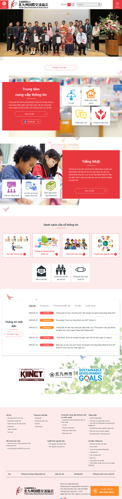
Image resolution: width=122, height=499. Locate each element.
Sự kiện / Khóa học (95, 441)
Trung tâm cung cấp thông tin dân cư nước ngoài (73, 416)
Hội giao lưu (94, 452)
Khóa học (93, 458)
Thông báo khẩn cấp (41, 421)
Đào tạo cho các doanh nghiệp (99, 431)
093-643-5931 (69, 489)
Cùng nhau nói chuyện (97, 461)
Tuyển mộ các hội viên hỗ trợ (16, 424)
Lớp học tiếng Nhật (96, 418)
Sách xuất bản (12, 429)
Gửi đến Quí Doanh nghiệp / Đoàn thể (101, 428)
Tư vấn (64, 425)
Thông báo (38, 418)
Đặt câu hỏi (59, 474)
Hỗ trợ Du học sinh (13, 441)
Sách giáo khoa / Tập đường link (100, 434)
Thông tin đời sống (68, 428)
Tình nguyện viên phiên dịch (57, 444)
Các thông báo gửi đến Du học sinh (18, 449)
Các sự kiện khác (95, 455)
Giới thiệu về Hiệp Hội (14, 421)
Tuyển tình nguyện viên (56, 441)
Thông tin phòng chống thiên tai (33, 474)
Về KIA (8, 415)
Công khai (10, 427)
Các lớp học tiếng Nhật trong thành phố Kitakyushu (101, 424)
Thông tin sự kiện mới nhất (98, 444)
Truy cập (10, 432)
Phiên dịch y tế (66, 433)
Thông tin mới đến (40, 415)
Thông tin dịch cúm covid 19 (103, 474)
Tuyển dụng (38, 427)
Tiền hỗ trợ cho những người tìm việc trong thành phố (18, 445)
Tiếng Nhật (92, 415)
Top (9, 474)
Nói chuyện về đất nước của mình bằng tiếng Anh (101, 464)
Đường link (78, 474)
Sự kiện (37, 424)
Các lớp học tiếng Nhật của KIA (100, 421)
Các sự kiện (93, 447)
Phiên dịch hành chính (69, 431)
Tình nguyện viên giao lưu (56, 447)
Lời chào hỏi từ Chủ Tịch (15, 418)
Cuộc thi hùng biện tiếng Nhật (99, 450)
